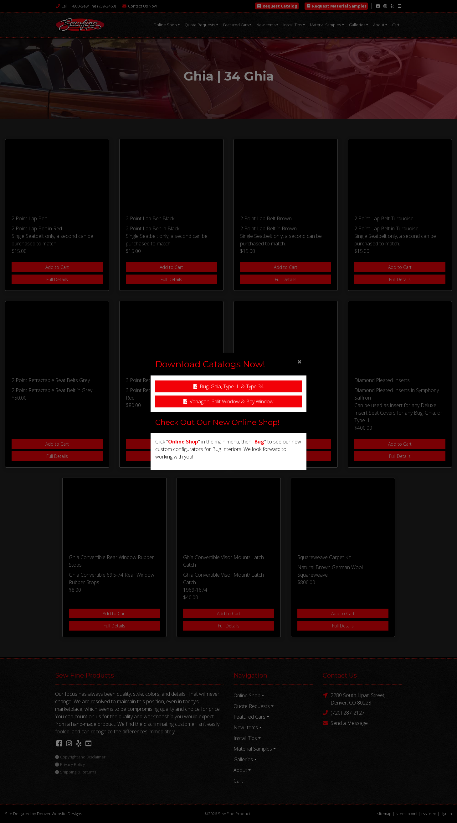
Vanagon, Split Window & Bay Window (228, 401)
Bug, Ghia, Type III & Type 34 (228, 386)
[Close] (299, 361)
